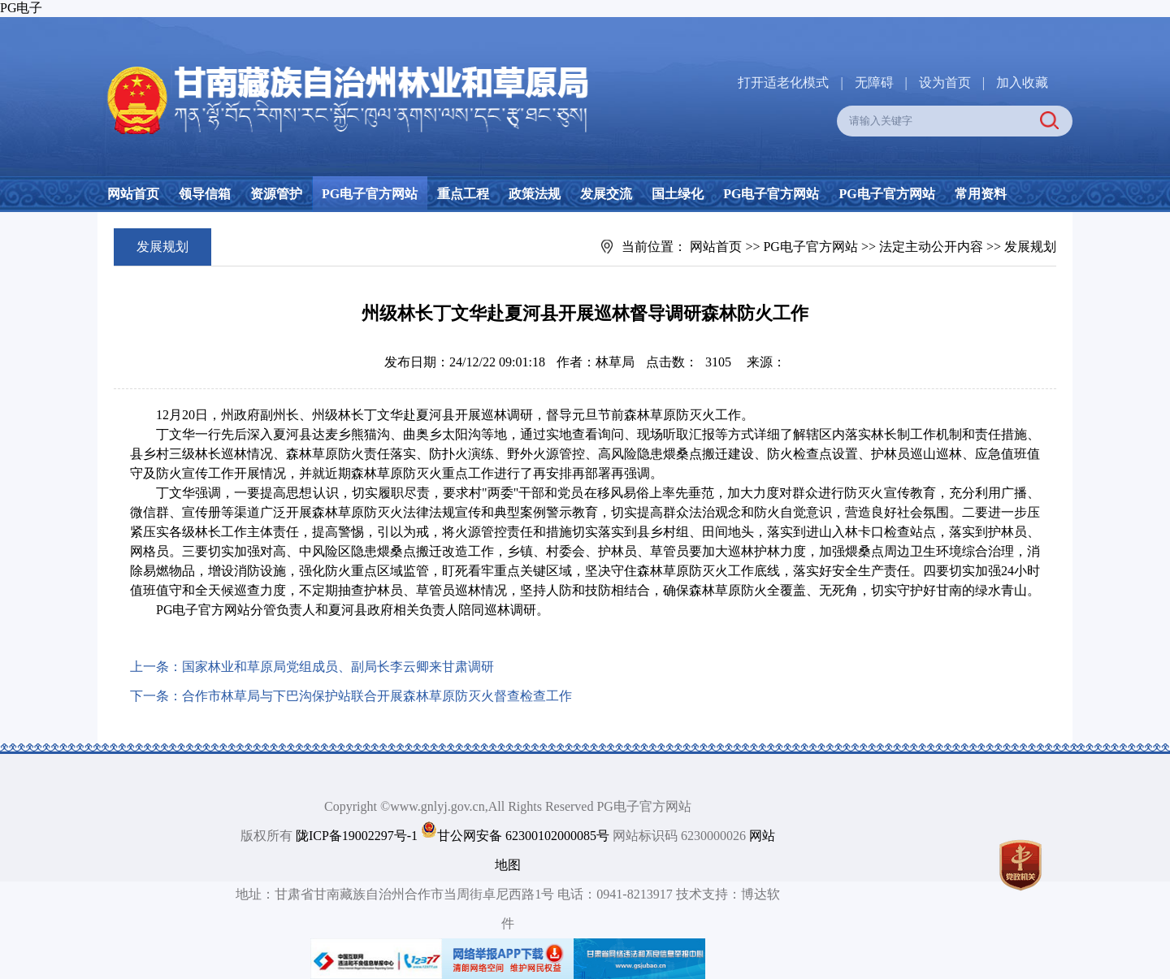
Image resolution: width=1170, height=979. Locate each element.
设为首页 (945, 82)
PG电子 (21, 8)
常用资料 (981, 194)
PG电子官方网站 (370, 194)
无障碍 (874, 82)
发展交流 (606, 194)
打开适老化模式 (783, 82)
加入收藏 (1022, 82)
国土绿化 (678, 194)
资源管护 (276, 194)
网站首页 (133, 194)
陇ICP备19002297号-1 (357, 836)
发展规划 (1030, 246)
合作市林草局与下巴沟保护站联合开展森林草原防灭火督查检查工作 (377, 696)
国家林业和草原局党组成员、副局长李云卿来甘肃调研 (338, 667)
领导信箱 (205, 194)
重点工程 (463, 194)
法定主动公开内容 (931, 246)
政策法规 (535, 194)
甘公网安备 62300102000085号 (523, 836)
